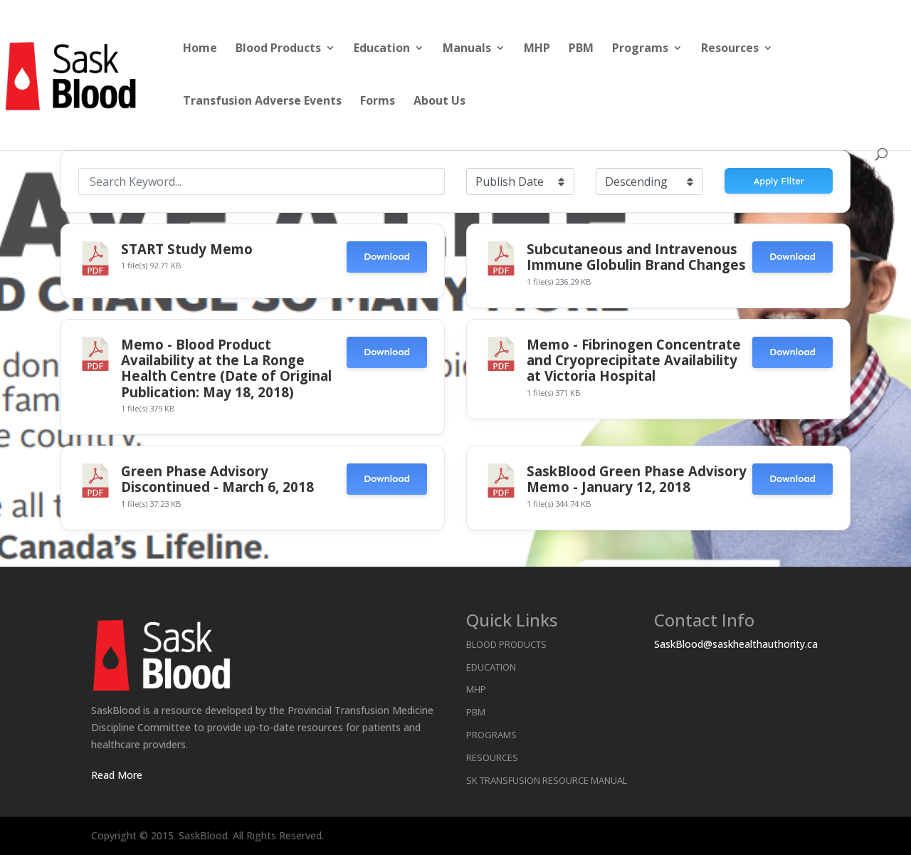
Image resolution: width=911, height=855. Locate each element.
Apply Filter (779, 181)
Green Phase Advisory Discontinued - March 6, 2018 (217, 478)
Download (387, 257)
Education (382, 49)
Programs (640, 49)
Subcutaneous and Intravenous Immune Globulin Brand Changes (636, 256)
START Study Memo (187, 249)
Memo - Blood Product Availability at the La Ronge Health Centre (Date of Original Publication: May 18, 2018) (226, 368)
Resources (730, 49)
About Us (439, 101)
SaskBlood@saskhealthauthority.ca (736, 644)
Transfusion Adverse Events (262, 101)
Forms (377, 101)
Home (200, 49)
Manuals (467, 49)
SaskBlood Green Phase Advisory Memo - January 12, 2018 (637, 478)
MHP (537, 49)
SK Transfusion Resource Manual (546, 780)
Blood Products (278, 49)
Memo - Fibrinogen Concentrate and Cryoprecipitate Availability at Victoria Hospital (634, 360)
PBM (581, 49)
